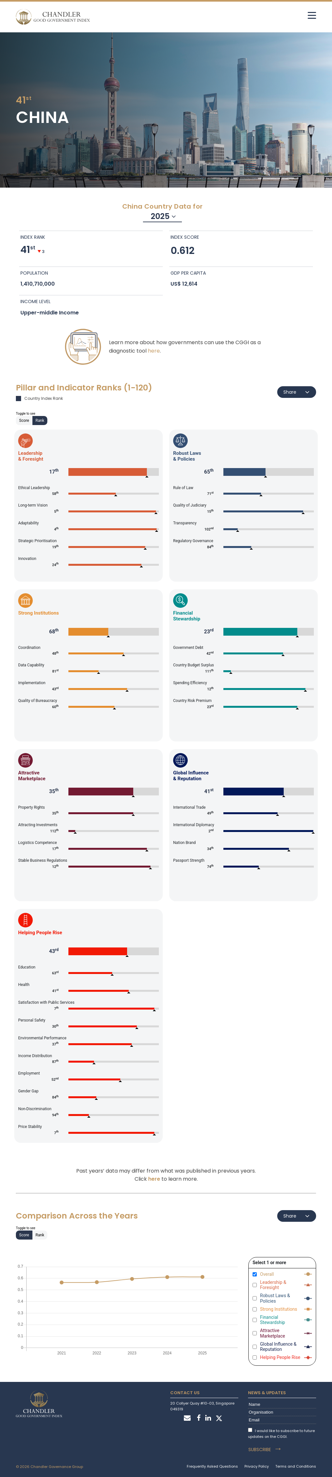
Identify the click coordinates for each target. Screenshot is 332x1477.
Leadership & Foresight (273, 1285)
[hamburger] (312, 15)
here (154, 351)
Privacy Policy (256, 1466)
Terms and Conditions (295, 1466)
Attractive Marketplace (272, 1333)
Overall (267, 1274)
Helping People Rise (280, 1357)
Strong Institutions (278, 1309)
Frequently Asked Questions (212, 1466)
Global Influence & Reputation (278, 1346)
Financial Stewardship (272, 1320)
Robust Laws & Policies (275, 1298)
